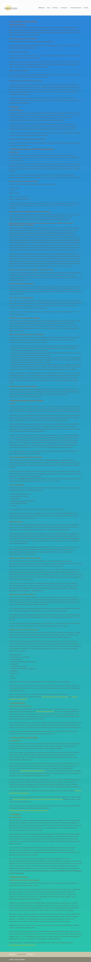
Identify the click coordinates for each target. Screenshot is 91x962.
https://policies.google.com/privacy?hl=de (22, 945)
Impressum (12, 954)
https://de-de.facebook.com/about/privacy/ (55, 697)
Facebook (30, 954)
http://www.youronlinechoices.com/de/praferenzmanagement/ (28, 810)
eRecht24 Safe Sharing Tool (45, 711)
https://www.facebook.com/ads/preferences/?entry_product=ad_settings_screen (38, 799)
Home (48, 8)
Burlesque (64, 8)
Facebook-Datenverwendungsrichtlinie (33, 771)
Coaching (54, 8)
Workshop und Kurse (76, 8)
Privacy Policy (21, 954)
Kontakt (86, 8)
